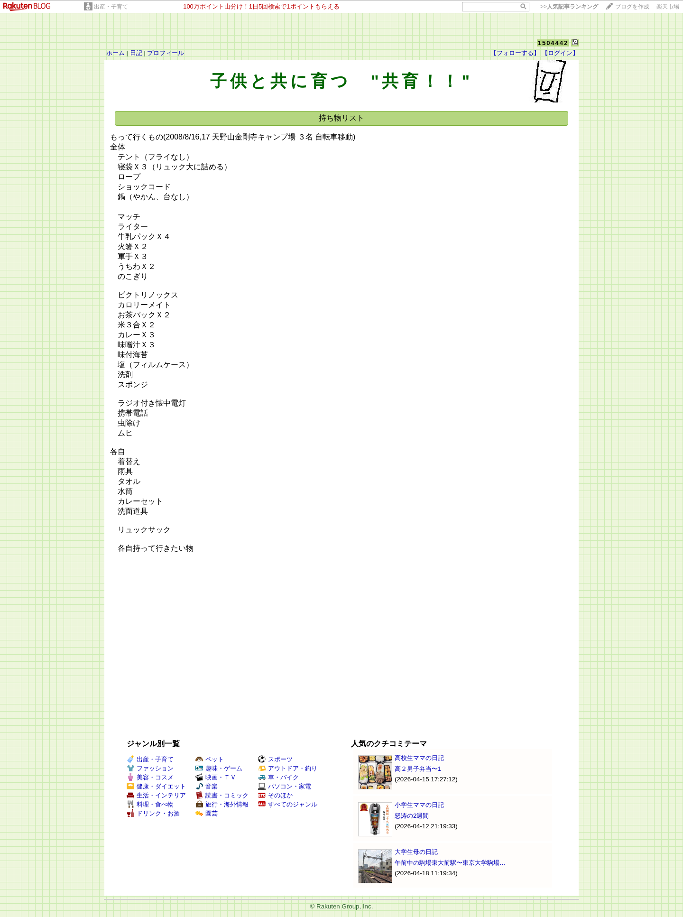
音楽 (206, 786)
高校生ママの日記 (419, 757)
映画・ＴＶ (215, 777)
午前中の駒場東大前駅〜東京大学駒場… (450, 862)
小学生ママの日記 (419, 804)
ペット (209, 759)
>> (569, 6)
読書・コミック (222, 795)
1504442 (553, 42)
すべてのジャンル (287, 804)
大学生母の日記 (416, 851)
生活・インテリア (156, 795)
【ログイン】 (560, 52)
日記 (136, 52)
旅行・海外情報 (222, 804)
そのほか (275, 795)
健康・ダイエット (156, 786)
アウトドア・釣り (287, 768)
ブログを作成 (632, 6)
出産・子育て (111, 6)
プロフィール (165, 52)
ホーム (115, 52)
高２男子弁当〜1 (418, 768)
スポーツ (275, 759)
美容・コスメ (150, 777)
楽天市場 (667, 6)
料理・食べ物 (150, 804)
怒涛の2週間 (412, 815)
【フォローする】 (515, 52)
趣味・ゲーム (218, 768)
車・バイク (278, 777)
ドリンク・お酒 (153, 813)
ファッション (150, 768)
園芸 (206, 813)
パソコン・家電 (284, 786)
